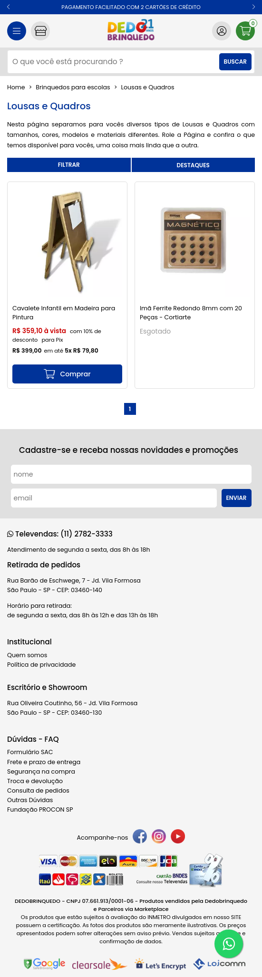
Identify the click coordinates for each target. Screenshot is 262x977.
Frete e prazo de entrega (43, 762)
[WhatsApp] (228, 943)
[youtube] (178, 837)
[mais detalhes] (67, 373)
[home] (131, 31)
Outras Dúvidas (30, 800)
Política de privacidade (41, 665)
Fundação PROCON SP (40, 809)
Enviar (236, 498)
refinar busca (69, 165)
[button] (8, 7)
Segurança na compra (41, 771)
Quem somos (27, 655)
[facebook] (140, 837)
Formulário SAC (30, 752)
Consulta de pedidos (38, 790)
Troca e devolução (35, 781)
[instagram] (159, 837)
